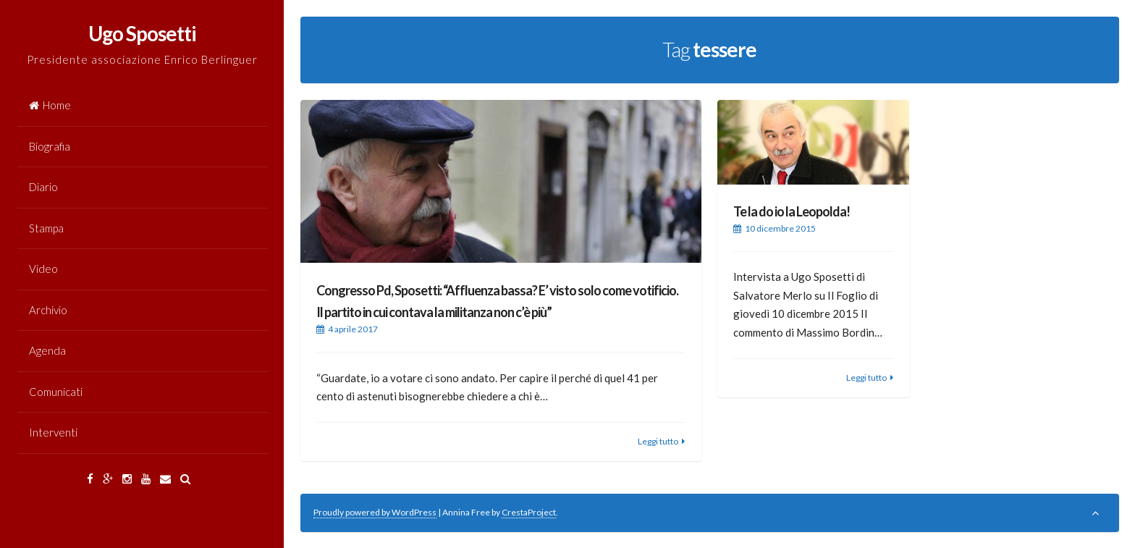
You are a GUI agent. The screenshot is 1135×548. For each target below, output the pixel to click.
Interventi (53, 432)
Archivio (48, 309)
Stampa (46, 228)
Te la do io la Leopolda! (791, 211)
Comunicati (56, 391)
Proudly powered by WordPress (374, 512)
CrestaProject (529, 512)
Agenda (47, 350)
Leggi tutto (658, 441)
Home (50, 104)
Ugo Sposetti (142, 33)
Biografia (49, 146)
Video (43, 268)
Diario (43, 186)
